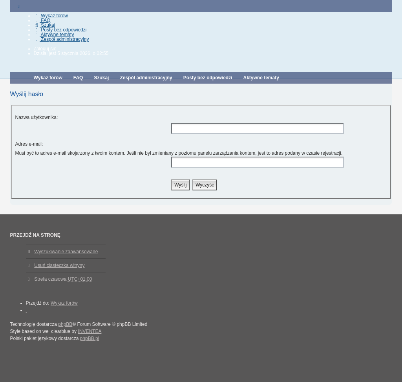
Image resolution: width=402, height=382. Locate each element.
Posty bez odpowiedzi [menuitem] (60, 30)
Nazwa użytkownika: (36, 117)
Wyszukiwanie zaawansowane (66, 251)
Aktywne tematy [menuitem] (54, 34)
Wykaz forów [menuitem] (51, 15)
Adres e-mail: (29, 144)
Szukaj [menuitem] (44, 25)
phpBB (65, 324)
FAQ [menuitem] (42, 20)
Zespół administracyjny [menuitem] (61, 39)
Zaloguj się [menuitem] (45, 48)
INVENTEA (89, 331)
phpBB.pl (89, 338)
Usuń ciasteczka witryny (59, 265)
